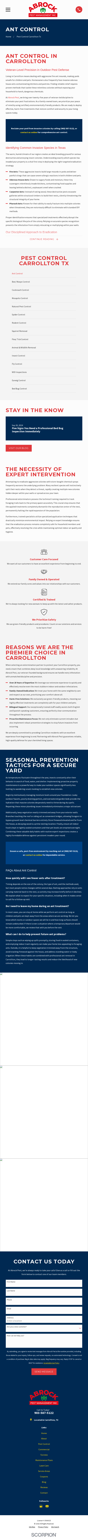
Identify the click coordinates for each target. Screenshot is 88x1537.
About (44, 1438)
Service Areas (44, 1471)
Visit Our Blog (18, 448)
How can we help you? (15, 1336)
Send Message (44, 1371)
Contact (44, 1492)
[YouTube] (47, 1506)
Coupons (44, 1476)
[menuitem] (44, 273)
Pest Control (44, 1444)
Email (9, 1309)
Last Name (11, 1291)
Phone (9, 1300)
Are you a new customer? (17, 1327)
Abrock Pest (13, 97)
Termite (44, 1455)
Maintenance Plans (44, 1460)
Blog (44, 1482)
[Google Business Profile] (41, 1506)
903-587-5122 (44, 1413)
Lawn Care (44, 1465)
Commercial (44, 1449)
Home (44, 1433)
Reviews (44, 1487)
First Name (11, 1282)
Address (10, 1318)
